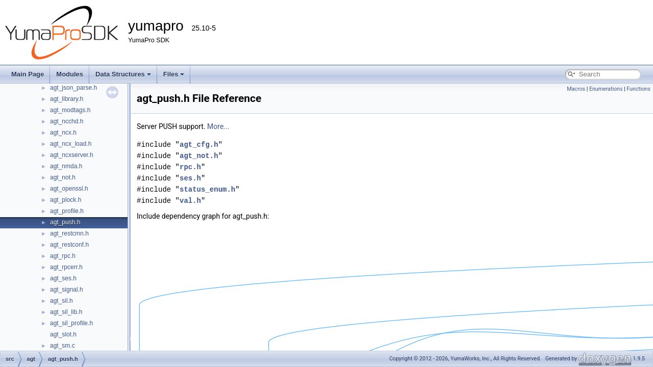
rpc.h (190, 167)
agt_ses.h (63, 278)
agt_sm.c (62, 345)
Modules (69, 74)
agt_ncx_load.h (70, 143)
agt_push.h (65, 222)
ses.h (190, 178)
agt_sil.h (61, 300)
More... (218, 126)
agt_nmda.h (66, 166)
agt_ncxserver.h (71, 155)
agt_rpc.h (63, 255)
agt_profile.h (67, 211)
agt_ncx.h (63, 132)
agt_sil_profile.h (71, 323)
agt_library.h (66, 98)
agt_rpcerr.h (66, 267)
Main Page (27, 74)
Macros (576, 89)
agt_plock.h (65, 199)
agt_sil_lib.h (66, 312)
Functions (638, 89)
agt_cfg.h (199, 144)
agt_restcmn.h (69, 233)
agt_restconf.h (69, 244)
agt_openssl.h (69, 188)
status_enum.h (207, 189)
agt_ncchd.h (66, 121)
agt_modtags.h (70, 110)
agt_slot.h (63, 334)
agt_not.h (63, 177)
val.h (190, 200)
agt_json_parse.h (73, 87)
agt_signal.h (66, 289)
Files (174, 74)
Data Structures (123, 74)
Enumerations (606, 89)
